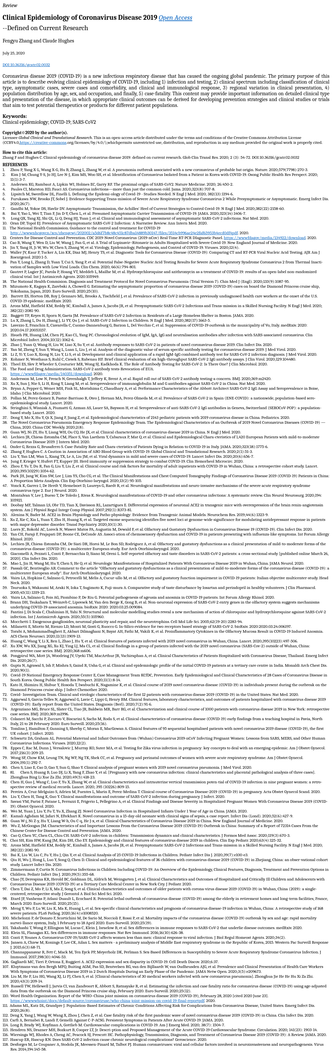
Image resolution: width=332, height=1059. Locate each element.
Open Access (175, 17)
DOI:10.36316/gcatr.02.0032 (26, 64)
